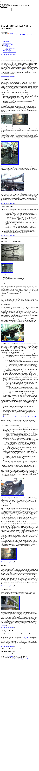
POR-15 (4, 625)
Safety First (8, 46)
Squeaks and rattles (10, 48)
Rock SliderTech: (5, 79)
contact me (21, 69)
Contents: (3, 39)
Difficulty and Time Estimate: (9, 631)
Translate (9, 33)
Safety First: (4, 283)
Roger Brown (10, 656)
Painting (8, 49)
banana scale (25, 637)
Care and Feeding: (6, 589)
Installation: (4, 238)
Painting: (3, 565)
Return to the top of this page (7, 76)
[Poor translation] (5, 7)
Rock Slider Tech (7, 43)
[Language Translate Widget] (7, 32)
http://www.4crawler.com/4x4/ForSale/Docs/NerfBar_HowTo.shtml (16, 658)
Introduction (6, 41)
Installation (5, 45)
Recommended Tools (8, 44)
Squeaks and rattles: (5, 304)
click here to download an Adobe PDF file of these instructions (20, 34)
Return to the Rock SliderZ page (8, 54)
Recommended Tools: (7, 206)
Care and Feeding (7, 50)
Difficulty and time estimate (9, 52)
